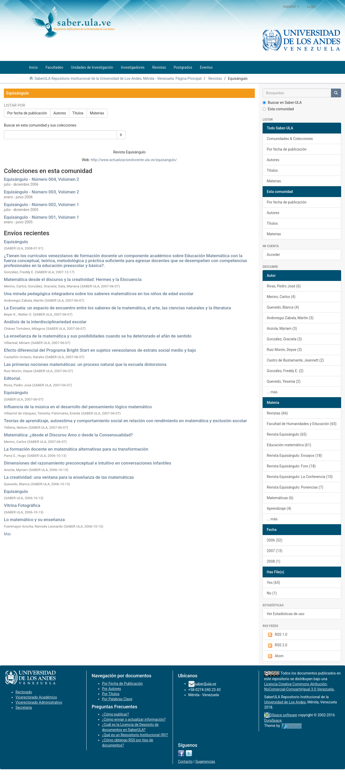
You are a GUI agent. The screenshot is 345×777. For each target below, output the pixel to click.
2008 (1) (273, 561)
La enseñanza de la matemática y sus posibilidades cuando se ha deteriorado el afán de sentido (97, 336)
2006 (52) (274, 540)
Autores (59, 113)
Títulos (77, 113)
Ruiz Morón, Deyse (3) (284, 350)
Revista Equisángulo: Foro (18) (291, 466)
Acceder (273, 255)
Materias (97, 113)
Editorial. (12, 378)
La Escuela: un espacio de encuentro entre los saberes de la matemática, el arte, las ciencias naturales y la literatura (117, 307)
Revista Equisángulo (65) (286, 434)
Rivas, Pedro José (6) (284, 286)
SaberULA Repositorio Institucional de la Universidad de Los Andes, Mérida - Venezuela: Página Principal (117, 78)
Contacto (185, 761)
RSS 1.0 (277, 634)
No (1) (272, 593)
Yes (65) (273, 582)
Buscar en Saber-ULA (282, 102)
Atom (275, 656)
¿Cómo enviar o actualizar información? (134, 719)
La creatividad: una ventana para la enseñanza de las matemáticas (69, 477)
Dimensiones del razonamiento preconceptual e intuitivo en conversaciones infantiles (87, 463)
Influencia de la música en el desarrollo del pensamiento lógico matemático (78, 406)
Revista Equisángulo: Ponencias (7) (295, 487)
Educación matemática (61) (289, 445)
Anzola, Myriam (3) (282, 328)
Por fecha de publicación (27, 113)
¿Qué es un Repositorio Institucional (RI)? (135, 735)
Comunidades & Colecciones (290, 139)
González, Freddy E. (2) (285, 371)
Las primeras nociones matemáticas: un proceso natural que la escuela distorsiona (85, 364)
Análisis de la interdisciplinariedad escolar (45, 321)
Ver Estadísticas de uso (285, 614)
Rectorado (24, 692)
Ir (121, 135)
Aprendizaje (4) (279, 508)
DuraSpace (273, 720)
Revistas (215, 78)
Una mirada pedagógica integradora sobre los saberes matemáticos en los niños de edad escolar (99, 293)
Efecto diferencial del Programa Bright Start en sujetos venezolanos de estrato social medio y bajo (100, 350)
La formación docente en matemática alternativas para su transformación (76, 449)
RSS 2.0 (277, 645)
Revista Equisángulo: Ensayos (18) (294, 455)
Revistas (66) (277, 413)
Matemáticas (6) (280, 498)
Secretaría (24, 707)
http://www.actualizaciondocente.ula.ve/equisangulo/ (134, 160)
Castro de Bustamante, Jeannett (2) (295, 360)
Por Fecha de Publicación (122, 683)
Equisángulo (16, 241)
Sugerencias (205, 761)
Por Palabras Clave (117, 699)
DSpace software (283, 715)
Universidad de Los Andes (285, 702)
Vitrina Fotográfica (22, 505)
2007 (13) (274, 551)
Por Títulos (110, 694)
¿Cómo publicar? (115, 714)
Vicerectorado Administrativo (39, 702)
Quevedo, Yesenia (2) (284, 381)
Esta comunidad (278, 109)
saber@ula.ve (205, 683)
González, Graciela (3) (284, 339)
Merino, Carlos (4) (281, 297)
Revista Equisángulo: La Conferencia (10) (300, 477)
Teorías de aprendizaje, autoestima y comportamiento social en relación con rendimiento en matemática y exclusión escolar (125, 420)
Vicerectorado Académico (36, 697)
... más (272, 392)
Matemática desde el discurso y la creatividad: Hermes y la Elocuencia (73, 279)
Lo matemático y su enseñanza (34, 519)
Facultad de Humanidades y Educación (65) (301, 424)
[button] (291, 6)
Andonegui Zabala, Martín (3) (290, 318)
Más (7, 534)
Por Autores (111, 689)
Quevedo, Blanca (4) (283, 307)
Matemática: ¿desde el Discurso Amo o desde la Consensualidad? (68, 434)
